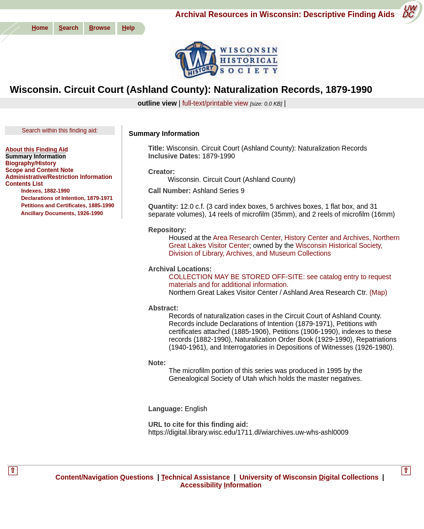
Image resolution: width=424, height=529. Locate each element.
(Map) (377, 292)
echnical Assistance (196, 477)
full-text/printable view (215, 103)
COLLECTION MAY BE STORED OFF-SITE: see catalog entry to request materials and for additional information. (280, 280)
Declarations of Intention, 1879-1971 (67, 198)
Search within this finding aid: (60, 130)
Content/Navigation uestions (106, 477)
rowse (99, 27)
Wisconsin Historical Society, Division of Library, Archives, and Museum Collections (276, 249)
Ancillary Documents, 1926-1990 (62, 213)
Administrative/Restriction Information (58, 177)
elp (128, 27)
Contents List (24, 183)
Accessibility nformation (221, 485)
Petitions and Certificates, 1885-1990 (67, 205)
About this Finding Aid (36, 149)
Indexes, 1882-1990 (45, 191)
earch (68, 27)
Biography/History (30, 163)
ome (40, 27)
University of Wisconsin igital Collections (308, 477)
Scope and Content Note (39, 170)
